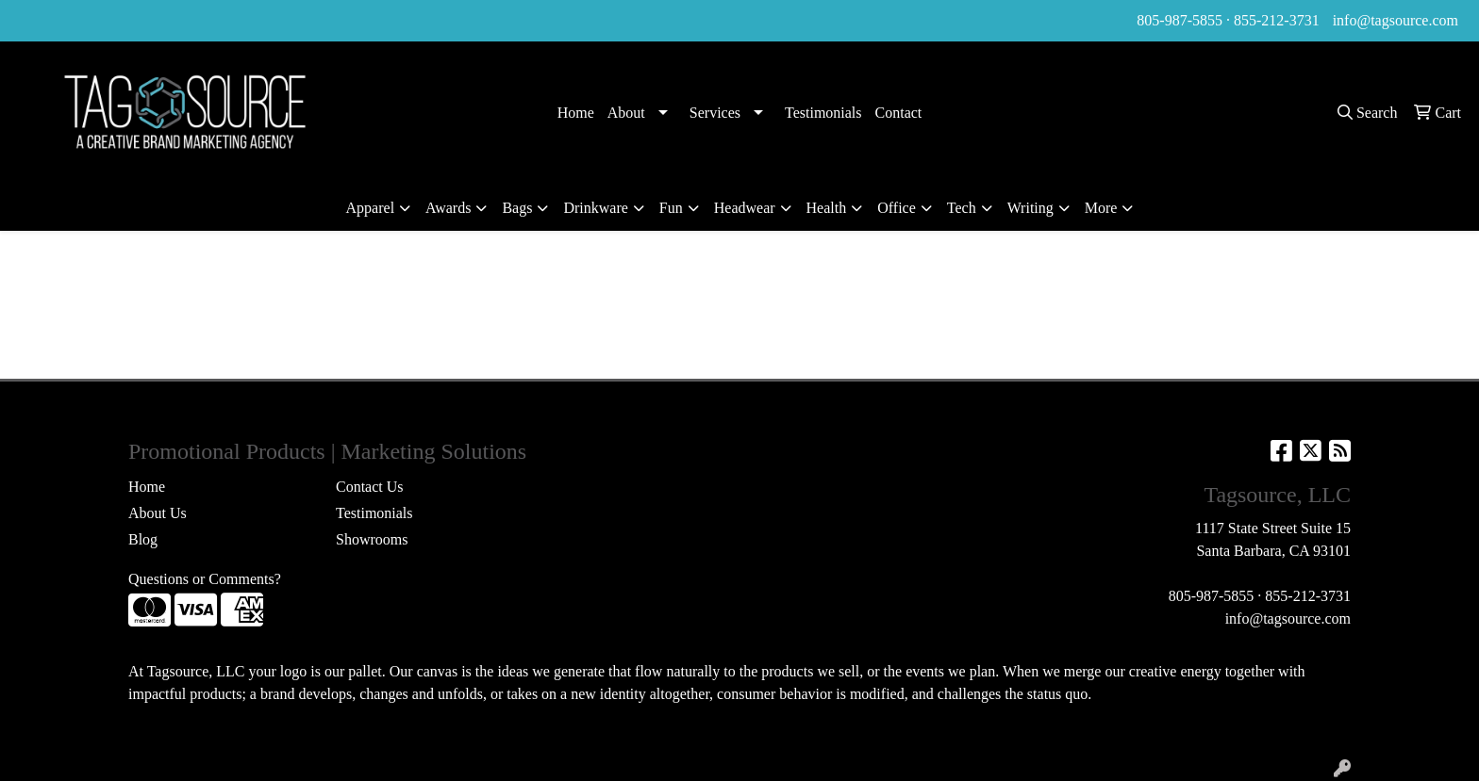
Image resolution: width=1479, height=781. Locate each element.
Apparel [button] (370, 208)
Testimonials (823, 113)
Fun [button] (671, 208)
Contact (898, 113)
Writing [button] (1030, 208)
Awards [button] (448, 208)
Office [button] (896, 208)
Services (715, 113)
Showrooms (371, 539)
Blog (143, 539)
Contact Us (370, 487)
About (626, 113)
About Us (157, 513)
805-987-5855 (1179, 20)
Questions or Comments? (204, 579)
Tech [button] (961, 208)
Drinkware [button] (595, 208)
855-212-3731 (1277, 20)
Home (575, 113)
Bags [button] (517, 208)
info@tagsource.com (1395, 20)
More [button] (1101, 208)
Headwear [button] (744, 208)
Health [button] (826, 208)
